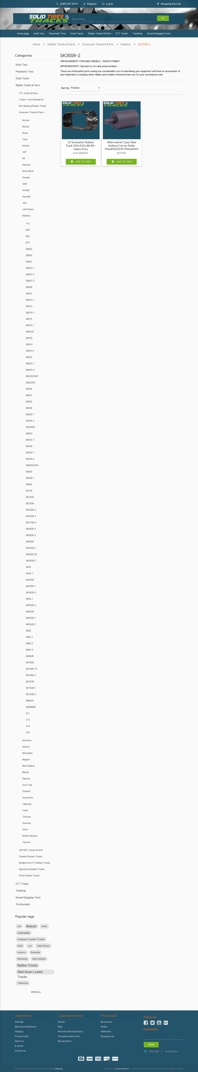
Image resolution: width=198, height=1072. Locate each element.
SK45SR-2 (31, 592)
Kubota (26, 746)
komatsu (35, 952)
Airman (26, 120)
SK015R (30, 331)
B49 (28, 230)
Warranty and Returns (26, 1026)
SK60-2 (29, 643)
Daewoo (26, 164)
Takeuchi (26, 804)
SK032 (29, 401)
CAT (24, 152)
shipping (59, 1068)
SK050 (29, 471)
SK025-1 (30, 363)
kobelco (21, 952)
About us (19, 1041)
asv (19, 926)
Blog (60, 1026)
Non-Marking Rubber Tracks (32, 106)
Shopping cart (107, 1036)
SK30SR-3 (31, 535)
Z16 (28, 732)
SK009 (29, 287)
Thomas (26, 816)
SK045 (29, 446)
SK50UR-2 (31, 624)
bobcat (31, 926)
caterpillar (23, 932)
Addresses (106, 1031)
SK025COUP (32, 376)
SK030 (29, 389)
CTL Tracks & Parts (28, 93)
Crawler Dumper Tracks (30, 856)
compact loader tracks (31, 939)
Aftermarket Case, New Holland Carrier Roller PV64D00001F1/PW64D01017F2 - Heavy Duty (121, 147)
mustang (22, 958)
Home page (23, 33)
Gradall (25, 190)
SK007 (29, 261)
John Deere (28, 209)
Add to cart (80, 162)
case (44, 926)
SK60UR (30, 656)
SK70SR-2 (31, 675)
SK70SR (30, 662)
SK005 (29, 255)
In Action (19, 1045)
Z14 (28, 726)
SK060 (29, 484)
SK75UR (30, 681)
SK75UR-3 (31, 694)
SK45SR (30, 579)
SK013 (29, 293)
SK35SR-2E (31, 554)
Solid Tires (39, 33)
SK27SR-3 (31, 522)
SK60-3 (29, 649)
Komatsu (26, 740)
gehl (20, 945)
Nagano (26, 759)
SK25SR (30, 503)
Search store (78, 19)
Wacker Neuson (30, 835)
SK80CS (30, 700)
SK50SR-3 (31, 605)
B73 (28, 242)
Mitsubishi (27, 753)
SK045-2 (30, 459)
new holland (39, 958)
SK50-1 (29, 599)
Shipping (19, 1031)
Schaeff (26, 791)
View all (36, 992)
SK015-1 (30, 325)
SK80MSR (31, 707)
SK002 (29, 249)
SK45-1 (29, 573)
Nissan (25, 772)
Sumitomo (27, 797)
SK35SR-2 (144, 44)
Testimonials (23, 904)
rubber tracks (27, 965)
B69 (28, 236)
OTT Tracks (122, 33)
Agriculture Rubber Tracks (32, 869)
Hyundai (26, 196)
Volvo (25, 829)
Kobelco (126, 44)
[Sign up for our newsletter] (163, 1036)
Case (24, 139)
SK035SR (30, 427)
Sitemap (19, 1021)
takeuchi (22, 983)
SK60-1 (29, 637)
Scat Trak (27, 785)
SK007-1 (30, 268)
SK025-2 (30, 370)
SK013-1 (30, 300)
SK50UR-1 (31, 618)
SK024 (29, 344)
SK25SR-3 (31, 516)
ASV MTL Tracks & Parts (31, 850)
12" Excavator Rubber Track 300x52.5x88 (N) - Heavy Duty (81, 146)
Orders (104, 1026)
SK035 (29, 408)
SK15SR (30, 497)
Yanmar (26, 842)
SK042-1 (30, 439)
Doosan (26, 177)
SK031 (29, 395)
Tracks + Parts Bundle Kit (31, 99)
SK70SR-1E (31, 668)
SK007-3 (30, 280)
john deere (43, 945)
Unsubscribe (171, 1051)
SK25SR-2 (31, 509)
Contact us (20, 1050)
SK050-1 (30, 478)
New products (64, 1041)
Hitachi (25, 145)
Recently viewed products (70, 1031)
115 (28, 223)
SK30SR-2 (31, 529)
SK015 (29, 319)
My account (106, 1021)
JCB (24, 203)
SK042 (29, 433)
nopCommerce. (122, 1068)
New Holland (28, 765)
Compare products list (69, 1036)
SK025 (29, 357)
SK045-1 (30, 452)
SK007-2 (30, 274)
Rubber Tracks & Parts (99, 33)
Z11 (28, 713)
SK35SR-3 (31, 560)
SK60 (28, 630)
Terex (25, 810)
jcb (30, 945)
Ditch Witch (28, 171)
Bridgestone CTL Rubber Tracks (34, 862)
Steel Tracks (77, 33)
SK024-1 (30, 350)
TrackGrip (137, 33)
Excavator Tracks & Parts (98, 44)
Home (36, 44)
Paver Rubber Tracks (29, 875)
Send (151, 1044)
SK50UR (30, 611)
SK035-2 (30, 420)
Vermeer (26, 823)
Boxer (25, 133)
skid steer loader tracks (30, 972)
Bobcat (25, 126)
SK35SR (30, 541)
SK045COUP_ (32, 465)
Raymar (26, 778)
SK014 (29, 306)
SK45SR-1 (31, 586)
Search (61, 1021)
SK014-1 (30, 312)
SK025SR (30, 382)
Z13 (28, 719)
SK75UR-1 (31, 688)
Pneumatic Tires (57, 33)
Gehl (24, 183)
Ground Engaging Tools (159, 33)
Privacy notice (22, 1036)
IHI (23, 158)
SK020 (29, 338)
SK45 (28, 567)
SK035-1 (30, 414)
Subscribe (154, 1051)
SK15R (29, 490)
